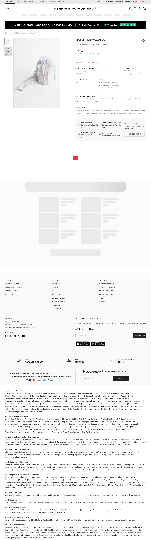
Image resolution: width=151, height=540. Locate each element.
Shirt (96, 502)
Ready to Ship (10, 457)
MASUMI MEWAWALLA (90, 39)
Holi (12, 520)
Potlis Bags (132, 482)
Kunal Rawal (38, 422)
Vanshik (104, 419)
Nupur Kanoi (58, 399)
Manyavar (73, 396)
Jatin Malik (81, 424)
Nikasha (57, 404)
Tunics (106, 452)
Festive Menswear (66, 470)
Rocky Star (125, 393)
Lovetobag (92, 442)
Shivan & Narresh (85, 396)
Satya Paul (45, 393)
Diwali (7, 520)
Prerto (120, 444)
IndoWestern (24, 470)
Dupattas (78, 455)
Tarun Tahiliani (125, 401)
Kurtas (43, 465)
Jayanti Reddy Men (53, 432)
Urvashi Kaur (23, 412)
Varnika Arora (54, 439)
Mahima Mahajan (29, 399)
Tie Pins (80, 465)
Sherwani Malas (128, 467)
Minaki (54, 442)
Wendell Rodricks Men (13, 432)
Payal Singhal (137, 401)
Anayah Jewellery (79, 442)
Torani (14, 409)
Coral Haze (16, 444)
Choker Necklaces (73, 482)
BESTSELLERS (56, 284)
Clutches (141, 482)
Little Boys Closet (63, 510)
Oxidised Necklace (89, 482)
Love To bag (66, 439)
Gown (74, 452)
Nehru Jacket (19, 465)
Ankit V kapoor (55, 419)
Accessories (104, 467)
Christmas (99, 520)
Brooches (111, 470)
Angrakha (63, 467)
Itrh (82, 409)
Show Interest (92, 62)
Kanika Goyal (55, 406)
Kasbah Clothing (78, 427)
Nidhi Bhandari (129, 442)
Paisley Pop (85, 444)
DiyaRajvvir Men (36, 427)
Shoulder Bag (102, 485)
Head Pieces (102, 477)
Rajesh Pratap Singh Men (89, 419)
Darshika (104, 422)
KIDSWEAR (41, 2)
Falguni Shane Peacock (110, 393)
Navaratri (55, 520)
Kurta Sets (26, 452)
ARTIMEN (126, 424)
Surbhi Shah (9, 406)
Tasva (7, 419)
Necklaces (9, 477)
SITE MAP (102, 301)
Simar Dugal (23, 409)
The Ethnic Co (70, 422)
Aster (121, 439)
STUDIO (52, 2)
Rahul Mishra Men (38, 429)
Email (79, 329)
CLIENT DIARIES (57, 308)
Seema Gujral (97, 401)
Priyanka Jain (68, 406)
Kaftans (99, 452)
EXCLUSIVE (56, 287)
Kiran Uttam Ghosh (12, 399)
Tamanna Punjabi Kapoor (129, 409)
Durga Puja (89, 520)
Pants (55, 465)
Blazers (133, 465)
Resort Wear (25, 455)
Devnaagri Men (11, 424)
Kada (99, 482)
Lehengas (8, 452)
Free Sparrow (108, 510)
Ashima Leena (46, 404)
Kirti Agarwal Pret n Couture (42, 512)
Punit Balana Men (25, 424)
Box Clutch (124, 485)
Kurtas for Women (46, 452)
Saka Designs (10, 512)
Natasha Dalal (21, 393)
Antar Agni (55, 393)
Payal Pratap (96, 399)
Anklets (133, 477)
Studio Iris (113, 409)
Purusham (82, 422)
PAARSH (134, 427)
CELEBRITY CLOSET (58, 298)
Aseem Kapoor (36, 412)
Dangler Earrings (28, 482)
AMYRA (40, 444)
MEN (18, 2)
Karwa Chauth (120, 520)
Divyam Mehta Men (70, 419)
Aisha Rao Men (10, 427)
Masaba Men (124, 427)
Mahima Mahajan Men (109, 427)
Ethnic (7, 470)
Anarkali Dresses (85, 495)
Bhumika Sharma (120, 404)
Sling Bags (47, 485)
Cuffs (24, 477)
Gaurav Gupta (10, 404)
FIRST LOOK (63, 2)
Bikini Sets (35, 455)
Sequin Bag (113, 485)
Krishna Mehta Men (127, 422)
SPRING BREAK (127, 429)
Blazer (90, 502)
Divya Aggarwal (21, 406)
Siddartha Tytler (111, 401)
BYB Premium (60, 512)
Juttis (124, 482)
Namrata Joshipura (104, 404)
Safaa (64, 409)
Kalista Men (65, 427)
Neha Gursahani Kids (123, 510)
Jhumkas (40, 482)
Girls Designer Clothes (13, 495)
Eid (33, 520)
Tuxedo (54, 467)
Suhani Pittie (97, 444)
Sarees (34, 452)
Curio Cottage (10, 439)
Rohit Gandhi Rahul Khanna (29, 404)
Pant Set (78, 470)
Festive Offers (22, 457)
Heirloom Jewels (11, 480)
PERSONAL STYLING (59, 301)
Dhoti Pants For (107, 495)
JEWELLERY (28, 2)
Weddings (109, 520)
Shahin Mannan (11, 412)
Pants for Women (11, 455)
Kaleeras (84, 477)
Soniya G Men (114, 429)
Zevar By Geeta (137, 439)
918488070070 (140, 2)
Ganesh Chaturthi (76, 520)
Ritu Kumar (52, 401)
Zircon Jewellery (70, 480)
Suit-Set (141, 465)
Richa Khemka (73, 409)
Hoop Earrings (59, 482)
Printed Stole (27, 488)
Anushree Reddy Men (96, 424)
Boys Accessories (137, 502)
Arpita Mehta (124, 406)
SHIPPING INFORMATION (108, 284)
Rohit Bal (62, 401)
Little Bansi (27, 510)
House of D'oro (44, 442)
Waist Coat (71, 465)
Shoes (105, 482)
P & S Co (18, 510)
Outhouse (96, 439)
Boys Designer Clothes (13, 502)
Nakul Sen (48, 399)
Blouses (96, 455)
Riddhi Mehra (27, 401)
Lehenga (27, 495)
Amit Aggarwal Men (42, 424)
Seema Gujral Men (99, 429)
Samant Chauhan (135, 404)
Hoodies (105, 465)
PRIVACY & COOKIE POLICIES (109, 294)
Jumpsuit (94, 467)
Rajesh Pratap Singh (13, 401)
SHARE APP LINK (140, 335)
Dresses (68, 452)
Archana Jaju (54, 409)
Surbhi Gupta (42, 409)
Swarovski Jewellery (54, 480)
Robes (112, 465)
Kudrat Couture (92, 427)
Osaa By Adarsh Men (13, 396)
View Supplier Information (133, 74)
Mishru (39, 399)
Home (7, 33)
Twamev (48, 422)
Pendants (23, 480)
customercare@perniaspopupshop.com (22, 327)
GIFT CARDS (56, 294)
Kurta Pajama (32, 467)
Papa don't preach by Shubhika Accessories (61, 444)
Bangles (46, 477)
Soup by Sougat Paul (83, 406)
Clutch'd (88, 439)
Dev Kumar (114, 422)
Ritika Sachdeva (109, 444)
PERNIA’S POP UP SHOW (13, 287)
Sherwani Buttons (12, 467)
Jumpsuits (59, 455)
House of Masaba (110, 406)
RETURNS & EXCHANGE (107, 287)
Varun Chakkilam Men (71, 432)
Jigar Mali (89, 409)
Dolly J (96, 393)
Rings (39, 477)
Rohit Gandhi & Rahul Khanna (79, 401)
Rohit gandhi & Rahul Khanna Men (121, 419)
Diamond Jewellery (116, 480)
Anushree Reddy (67, 393)
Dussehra (64, 520)
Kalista (130, 396)
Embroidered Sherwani (70, 502)
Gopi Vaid (97, 406)
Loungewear (116, 467)
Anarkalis (17, 452)
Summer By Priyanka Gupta (34, 396)
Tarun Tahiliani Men (59, 424)
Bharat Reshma (93, 422)
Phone (91, 329)
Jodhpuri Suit (44, 467)
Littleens (137, 510)
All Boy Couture (23, 512)
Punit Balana (108, 399)
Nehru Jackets (45, 502)
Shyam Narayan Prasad (39, 406)
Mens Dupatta (84, 467)
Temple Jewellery (100, 480)
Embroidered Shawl (12, 488)
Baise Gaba (51, 396)
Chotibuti (37, 510)
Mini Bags (83, 485)
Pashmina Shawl (136, 485)
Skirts (43, 455)
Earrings (17, 477)
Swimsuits (69, 455)
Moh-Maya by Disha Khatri (36, 439)
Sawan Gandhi (137, 406)
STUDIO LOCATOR (11, 291)
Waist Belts (26, 485)
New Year (132, 520)
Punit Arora (25, 429)
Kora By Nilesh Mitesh (90, 432)
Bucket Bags (72, 485)
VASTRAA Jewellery (109, 439)
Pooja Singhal (34, 393)
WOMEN (9, 2)
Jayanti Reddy (120, 396)
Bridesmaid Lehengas (118, 452)
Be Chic (8, 444)
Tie (105, 470)
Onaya (96, 396)
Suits (50, 465)
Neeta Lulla (76, 404)
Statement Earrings (12, 482)
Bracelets (32, 477)
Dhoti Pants (133, 452)
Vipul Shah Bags (29, 444)
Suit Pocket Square (92, 465)
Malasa (33, 409)
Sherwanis (59, 452)
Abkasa (134, 424)
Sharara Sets (84, 452)
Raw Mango (9, 393)
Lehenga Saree (107, 455)
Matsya (7, 409)
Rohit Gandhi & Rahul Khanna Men (77, 429)
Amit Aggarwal (88, 404)
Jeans (22, 467)
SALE (54, 291)
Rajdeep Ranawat (122, 399)
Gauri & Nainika (106, 396)
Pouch (18, 485)
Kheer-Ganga (58, 422)
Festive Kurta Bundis (39, 470)
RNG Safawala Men (54, 429)
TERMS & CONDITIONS (107, 291)
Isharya (21, 439)
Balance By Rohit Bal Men (34, 432)
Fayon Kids (9, 510)
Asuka (29, 422)
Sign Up (121, 378)
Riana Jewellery (64, 442)
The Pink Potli (78, 439)
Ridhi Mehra (62, 396)
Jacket (84, 502)
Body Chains (114, 477)
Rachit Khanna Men (113, 424)
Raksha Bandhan (43, 520)
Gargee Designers (52, 427)
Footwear (98, 470)
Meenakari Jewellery (36, 480)
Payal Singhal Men (12, 429)
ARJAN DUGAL (23, 427)
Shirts (28, 465)
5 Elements (140, 442)
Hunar (126, 439)
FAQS (101, 298)
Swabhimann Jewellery (14, 442)
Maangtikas (74, 477)
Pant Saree (129, 455)
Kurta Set (67, 495)
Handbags (10, 485)
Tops (92, 452)
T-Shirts (126, 465)
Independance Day (23, 520)
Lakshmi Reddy (49, 510)
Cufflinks (140, 467)
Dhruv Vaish (29, 419)
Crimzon (127, 444)
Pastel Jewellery (85, 480)
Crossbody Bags (59, 485)
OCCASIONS (56, 305)
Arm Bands (124, 477)
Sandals (112, 482)
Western (14, 470)
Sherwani (36, 465)
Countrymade (41, 419)
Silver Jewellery (132, 480)
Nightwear (87, 455)
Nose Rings (64, 477)
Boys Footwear (122, 502)
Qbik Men (72, 424)
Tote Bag (91, 485)
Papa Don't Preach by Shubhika (77, 399)
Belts (118, 482)
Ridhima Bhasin (40, 401)
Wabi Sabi (21, 422)
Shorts (118, 465)
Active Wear (88, 470)
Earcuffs (92, 477)
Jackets (50, 455)
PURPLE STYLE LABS (12, 284)
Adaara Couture (101, 409)
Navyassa (76, 510)
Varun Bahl (66, 404)
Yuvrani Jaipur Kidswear (91, 510)
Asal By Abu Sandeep (83, 393)
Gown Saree (119, 455)
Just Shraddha (30, 442)
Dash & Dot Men (17, 419)
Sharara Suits (56, 495)
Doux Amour (103, 442)
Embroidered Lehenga (41, 495)
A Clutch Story (115, 442)
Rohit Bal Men (10, 422)
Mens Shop (53, 470)
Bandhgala (72, 467)
